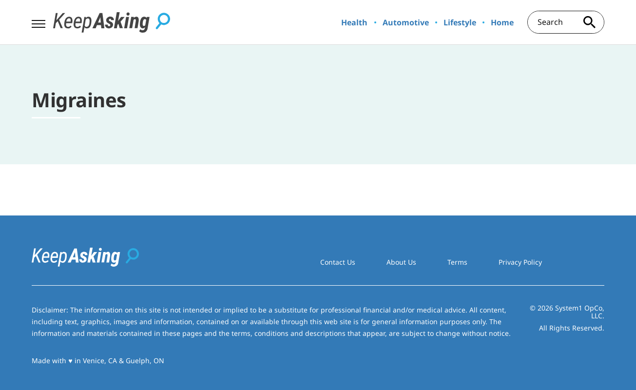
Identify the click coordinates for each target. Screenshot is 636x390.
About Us (401, 262)
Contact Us (337, 262)
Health (354, 22)
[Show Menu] (38, 21)
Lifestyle (459, 22)
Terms (457, 262)
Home (502, 22)
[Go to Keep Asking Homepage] (111, 22)
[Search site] (590, 22)
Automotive (406, 22)
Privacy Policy (520, 262)
